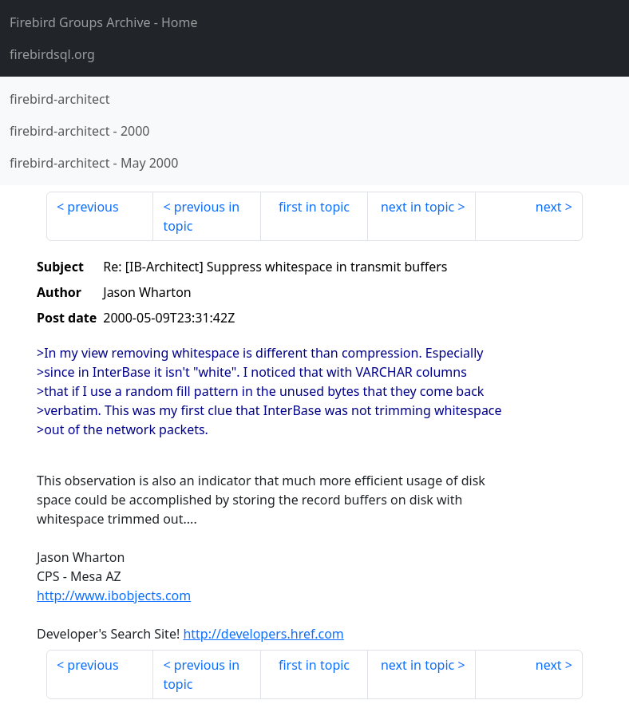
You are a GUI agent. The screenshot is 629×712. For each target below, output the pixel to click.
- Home (104, 22)
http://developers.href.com (263, 634)
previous (92, 207)
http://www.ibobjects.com (114, 595)
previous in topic (201, 216)
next (549, 207)
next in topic (417, 207)
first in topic (314, 207)
